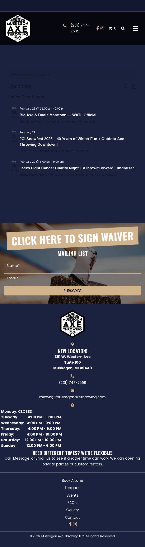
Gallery (72, 509)
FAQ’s (72, 502)
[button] (98, 28)
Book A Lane (72, 480)
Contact (72, 517)
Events (72, 495)
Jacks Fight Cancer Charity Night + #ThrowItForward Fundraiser (77, 168)
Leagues (72, 487)
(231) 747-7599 (72, 382)
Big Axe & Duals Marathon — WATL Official (58, 115)
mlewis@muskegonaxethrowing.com (72, 397)
